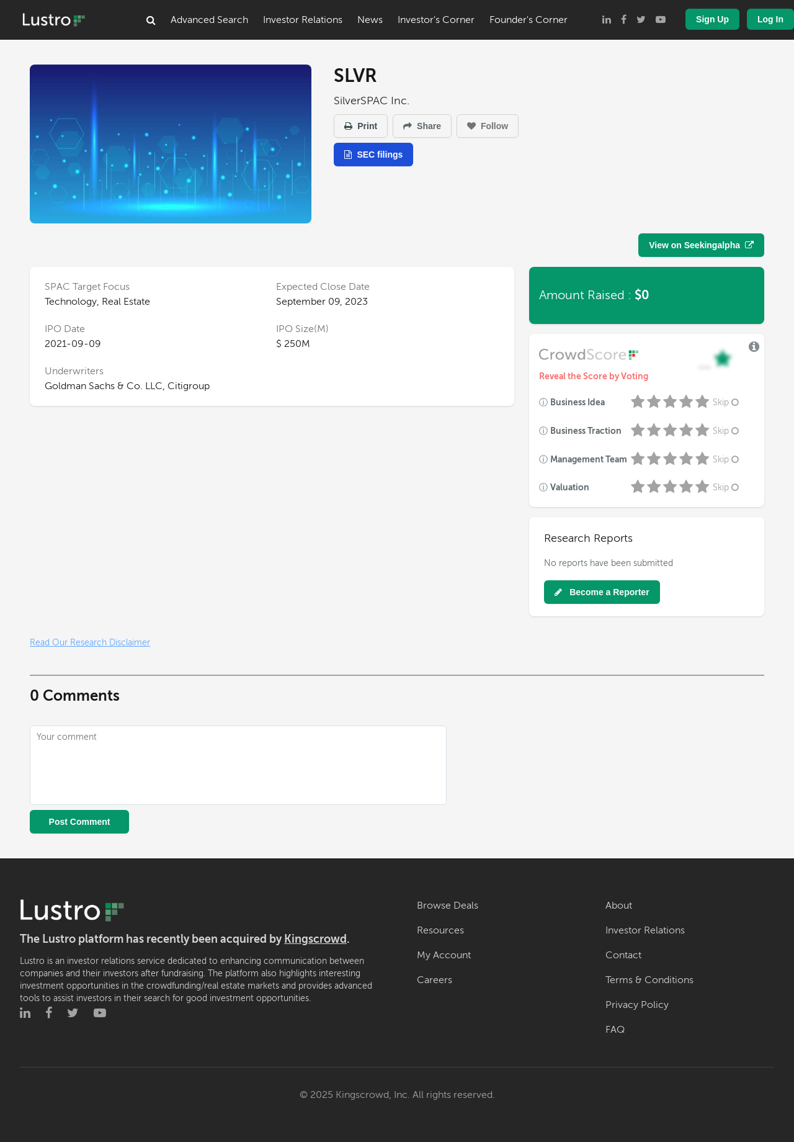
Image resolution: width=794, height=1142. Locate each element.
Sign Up (712, 19)
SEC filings (373, 155)
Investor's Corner (436, 19)
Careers (434, 980)
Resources (440, 930)
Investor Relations (302, 19)
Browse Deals (447, 905)
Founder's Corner (528, 19)
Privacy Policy (637, 1004)
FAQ (615, 1029)
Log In (770, 19)
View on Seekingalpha (701, 245)
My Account (444, 955)
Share (422, 126)
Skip (727, 402)
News (370, 19)
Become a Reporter (602, 592)
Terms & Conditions (649, 980)
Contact (623, 955)
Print (360, 126)
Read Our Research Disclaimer (90, 642)
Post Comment (79, 822)
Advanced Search (209, 19)
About (618, 905)
